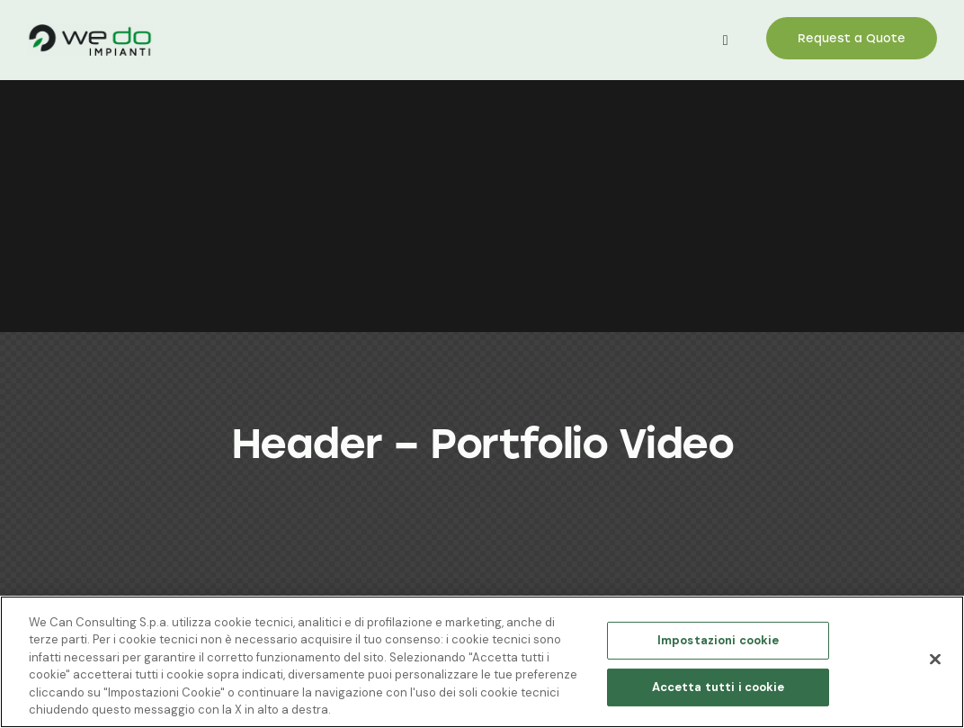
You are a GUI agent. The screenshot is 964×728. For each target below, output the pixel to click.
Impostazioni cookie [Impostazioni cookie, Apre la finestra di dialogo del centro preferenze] (718, 640)
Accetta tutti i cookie (718, 687)
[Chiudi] (935, 659)
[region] (482, 662)
